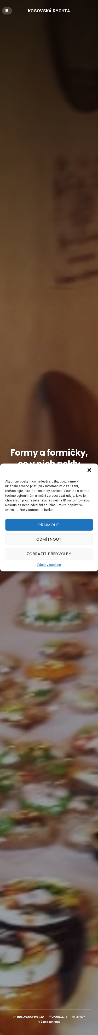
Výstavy (80, 1016)
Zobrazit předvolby (49, 553)
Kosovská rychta (49, 10)
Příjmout (48, 524)
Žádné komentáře (50, 1021)
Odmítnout (48, 539)
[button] (90, 471)
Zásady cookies (49, 565)
